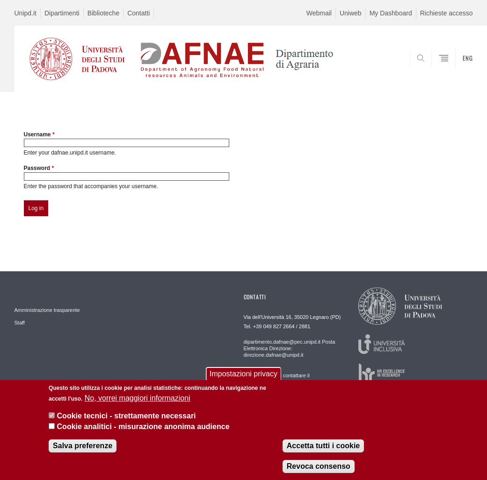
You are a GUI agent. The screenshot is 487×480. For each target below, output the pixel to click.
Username (39, 134)
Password (39, 168)
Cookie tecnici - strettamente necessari (126, 419)
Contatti (138, 13)
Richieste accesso (446, 13)
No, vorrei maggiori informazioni (137, 401)
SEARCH (433, 69)
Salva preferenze (82, 449)
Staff (20, 322)
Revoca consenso (318, 469)
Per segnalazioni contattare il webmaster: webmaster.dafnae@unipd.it (289, 379)
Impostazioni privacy (243, 377)
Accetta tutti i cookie (323, 449)
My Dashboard (391, 13)
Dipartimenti (62, 13)
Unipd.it (25, 13)
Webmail (319, 13)
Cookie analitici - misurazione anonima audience (143, 430)
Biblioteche (103, 13)
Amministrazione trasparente (47, 310)
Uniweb (351, 13)
